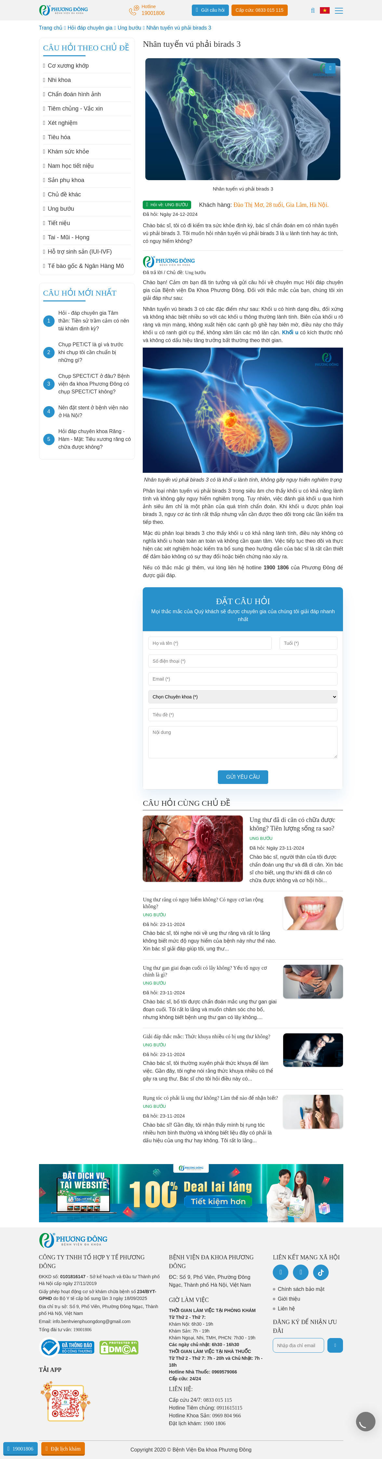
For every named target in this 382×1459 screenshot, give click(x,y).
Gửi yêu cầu (243, 777)
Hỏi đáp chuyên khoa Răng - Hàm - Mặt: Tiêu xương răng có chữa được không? (95, 439)
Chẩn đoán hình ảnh (72, 94)
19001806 (20, 1449)
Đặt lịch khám (63, 1449)
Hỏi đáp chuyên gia (90, 28)
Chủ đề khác (62, 194)
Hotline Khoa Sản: (205, 1415)
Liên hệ (286, 1308)
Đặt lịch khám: (197, 1423)
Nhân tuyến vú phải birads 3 (178, 28)
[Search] (313, 10)
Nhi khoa (57, 80)
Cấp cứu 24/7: (200, 1400)
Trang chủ (51, 28)
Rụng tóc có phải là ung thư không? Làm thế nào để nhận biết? (210, 1098)
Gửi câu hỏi (210, 10)
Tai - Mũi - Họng (66, 237)
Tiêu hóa (57, 137)
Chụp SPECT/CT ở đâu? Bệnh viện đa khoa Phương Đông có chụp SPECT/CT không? (94, 383)
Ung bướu (129, 28)
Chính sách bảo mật (301, 1289)
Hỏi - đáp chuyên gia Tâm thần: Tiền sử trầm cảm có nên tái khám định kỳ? (94, 320)
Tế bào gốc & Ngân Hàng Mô (83, 266)
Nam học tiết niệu (68, 166)
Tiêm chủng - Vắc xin (73, 108)
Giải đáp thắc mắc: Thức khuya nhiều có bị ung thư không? (206, 1036)
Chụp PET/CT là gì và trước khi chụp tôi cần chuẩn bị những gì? (91, 352)
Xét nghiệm (60, 123)
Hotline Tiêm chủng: (206, 1408)
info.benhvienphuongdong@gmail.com (91, 1321)
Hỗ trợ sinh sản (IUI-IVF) (77, 251)
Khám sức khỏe (66, 151)
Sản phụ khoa (64, 180)
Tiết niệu (56, 223)
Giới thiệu (289, 1299)
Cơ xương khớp (66, 65)
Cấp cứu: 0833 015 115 (259, 10)
